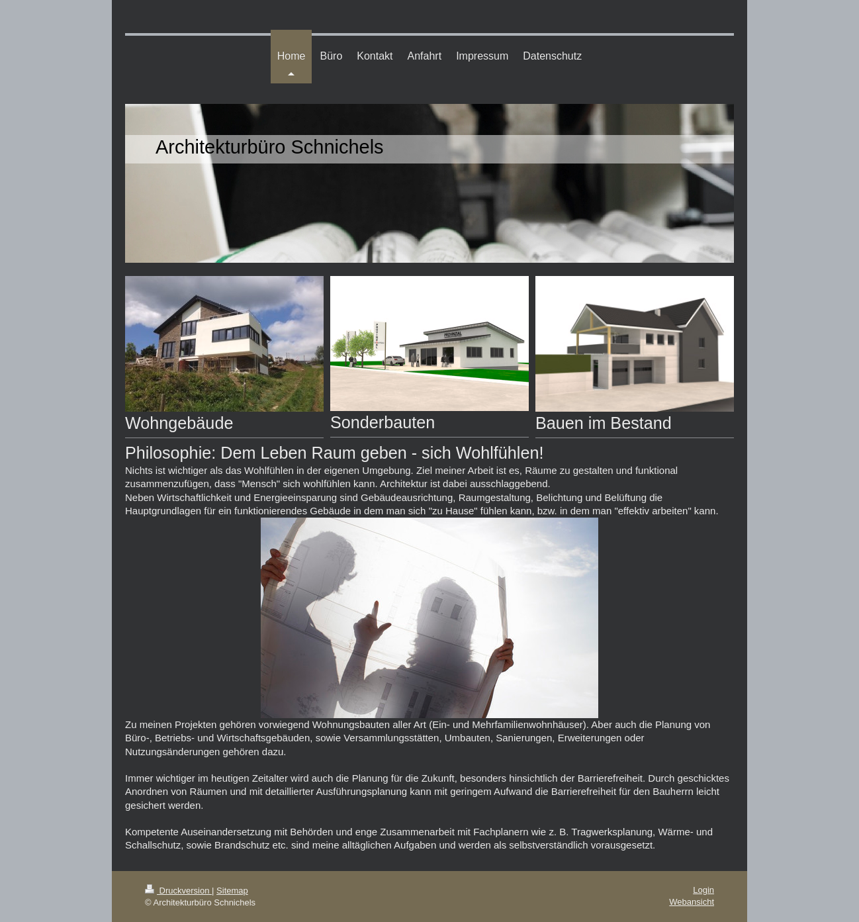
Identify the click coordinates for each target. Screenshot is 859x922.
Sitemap (232, 891)
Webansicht (691, 902)
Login (703, 890)
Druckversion (178, 891)
